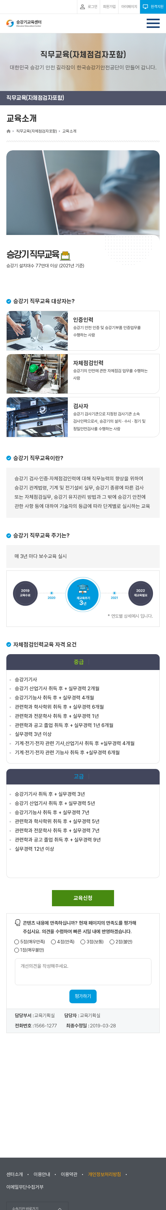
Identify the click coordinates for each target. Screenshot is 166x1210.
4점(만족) (65, 942)
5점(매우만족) (32, 942)
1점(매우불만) (32, 950)
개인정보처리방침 (104, 1174)
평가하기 (83, 996)
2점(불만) (124, 942)
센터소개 (14, 1174)
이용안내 (42, 1174)
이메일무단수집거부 (24, 1187)
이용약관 (69, 1174)
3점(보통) (95, 942)
